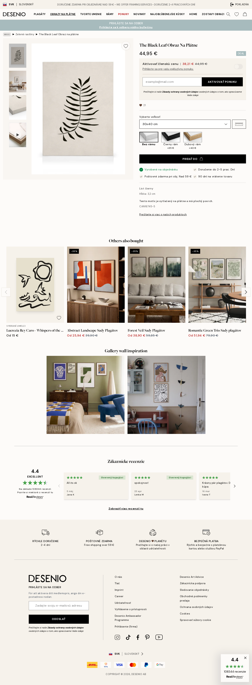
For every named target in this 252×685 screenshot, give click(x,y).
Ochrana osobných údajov (196, 607)
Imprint (119, 590)
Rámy (110, 14)
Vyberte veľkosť (149, 116)
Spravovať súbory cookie (195, 620)
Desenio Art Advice (192, 577)
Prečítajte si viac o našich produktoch (163, 214)
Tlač (117, 583)
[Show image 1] (17, 56)
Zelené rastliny (25, 34)
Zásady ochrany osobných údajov (180, 91)
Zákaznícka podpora (193, 583)
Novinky (140, 14)
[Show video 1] (17, 135)
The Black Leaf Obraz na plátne (59, 34)
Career (119, 596)
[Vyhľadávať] (228, 14)
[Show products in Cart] (245, 14)
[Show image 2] (17, 81)
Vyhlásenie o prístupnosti (131, 609)
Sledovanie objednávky (194, 590)
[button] (239, 124)
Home (193, 14)
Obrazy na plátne (63, 14)
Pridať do (193, 159)
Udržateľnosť (123, 603)
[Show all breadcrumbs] (7, 34)
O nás (118, 577)
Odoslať (59, 619)
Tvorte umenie (91, 14)
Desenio (136, 674)
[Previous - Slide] (6, 292)
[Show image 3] (17, 107)
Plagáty (40, 14)
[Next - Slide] (245, 292)
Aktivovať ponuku (222, 82)
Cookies (185, 613)
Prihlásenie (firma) (126, 626)
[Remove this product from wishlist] (125, 45)
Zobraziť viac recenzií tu (126, 508)
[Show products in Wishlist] (236, 14)
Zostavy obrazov (215, 14)
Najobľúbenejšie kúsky (167, 14)
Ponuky (123, 14)
